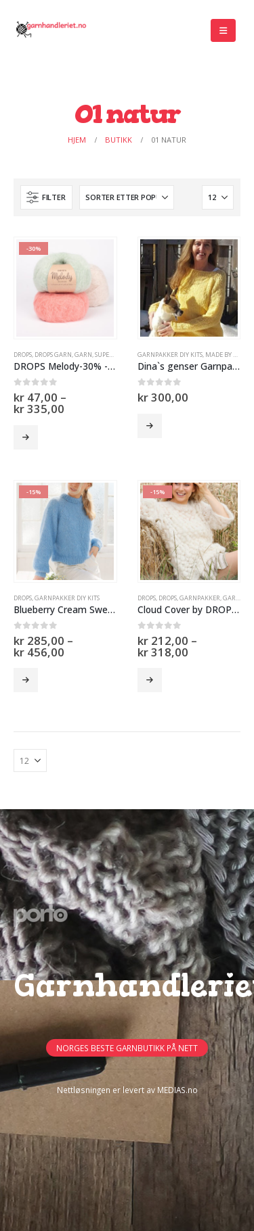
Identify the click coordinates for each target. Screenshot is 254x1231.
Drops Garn (53, 354)
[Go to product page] (65, 288)
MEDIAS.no (177, 1089)
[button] (223, 30)
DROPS (23, 354)
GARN (83, 354)
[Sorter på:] (126, 197)
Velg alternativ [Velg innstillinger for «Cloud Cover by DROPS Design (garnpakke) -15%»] (149, 680)
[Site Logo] (51, 30)
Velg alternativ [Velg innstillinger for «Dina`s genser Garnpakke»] (149, 426)
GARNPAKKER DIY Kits (170, 354)
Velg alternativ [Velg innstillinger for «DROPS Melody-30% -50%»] (26, 437)
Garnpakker (199, 598)
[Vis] (218, 197)
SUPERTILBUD (115, 354)
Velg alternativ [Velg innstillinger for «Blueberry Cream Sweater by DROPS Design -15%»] (26, 680)
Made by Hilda (228, 354)
